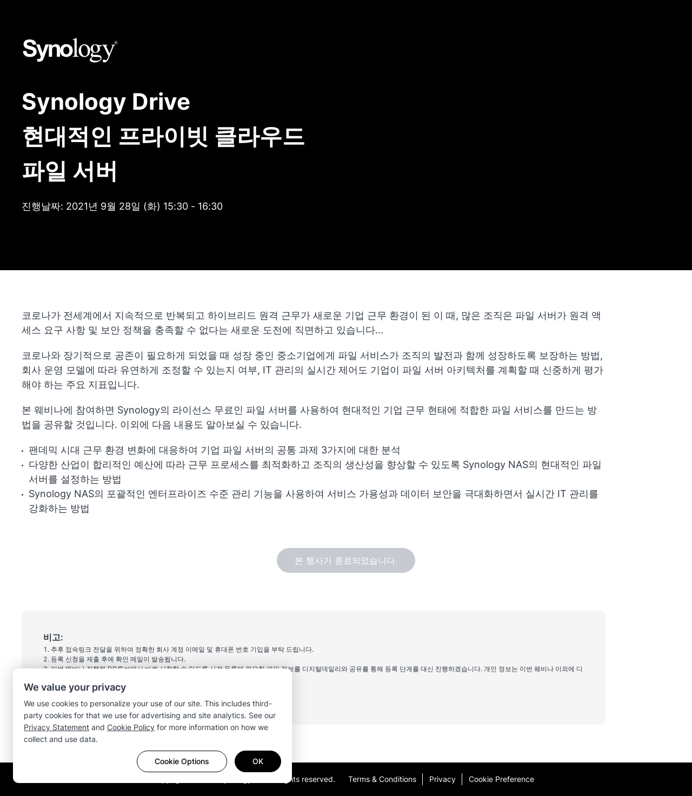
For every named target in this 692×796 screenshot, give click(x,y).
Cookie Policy (131, 727)
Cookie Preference (501, 779)
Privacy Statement (56, 727)
